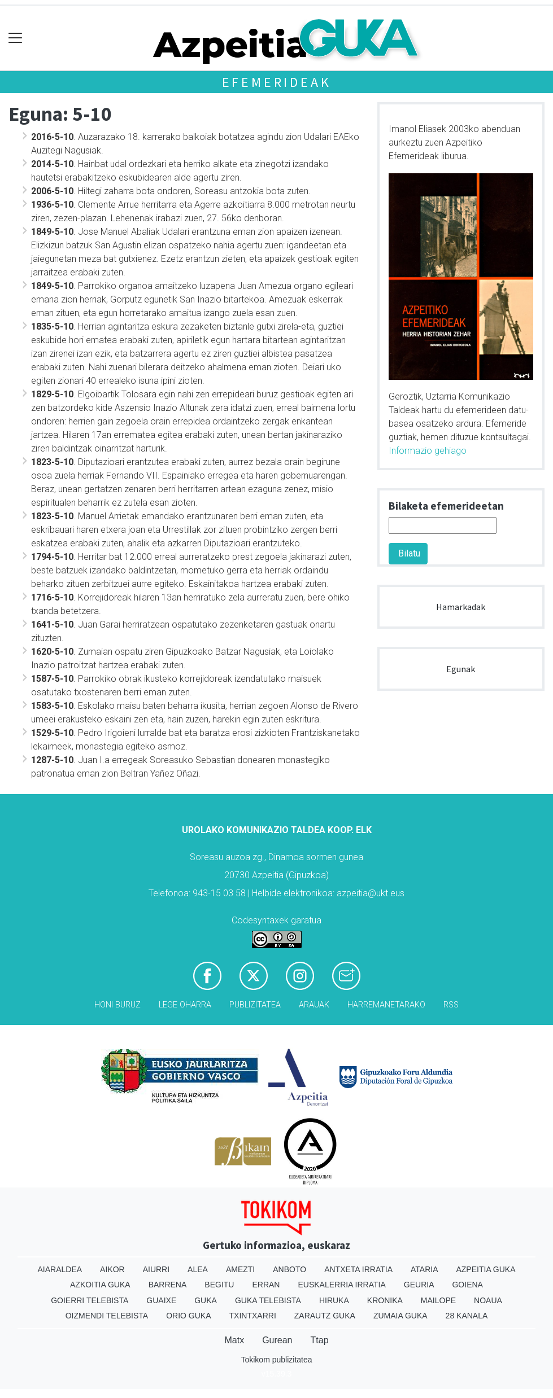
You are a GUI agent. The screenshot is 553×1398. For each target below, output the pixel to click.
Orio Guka (188, 1315)
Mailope (438, 1300)
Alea (198, 1269)
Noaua (488, 1300)
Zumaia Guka (400, 1315)
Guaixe (161, 1300)
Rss (451, 1005)
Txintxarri (252, 1315)
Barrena (168, 1284)
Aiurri (156, 1269)
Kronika (385, 1300)
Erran (266, 1284)
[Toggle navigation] (15, 38)
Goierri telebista (89, 1300)
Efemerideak (277, 82)
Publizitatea (255, 1005)
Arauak (314, 1005)
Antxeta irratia (358, 1269)
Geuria (419, 1284)
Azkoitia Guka (100, 1284)
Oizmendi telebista (107, 1315)
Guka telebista (268, 1300)
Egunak (460, 668)
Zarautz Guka (324, 1315)
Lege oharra (185, 1005)
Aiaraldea (59, 1269)
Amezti (240, 1269)
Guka (205, 1300)
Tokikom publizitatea (276, 1359)
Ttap (320, 1340)
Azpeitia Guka (485, 1269)
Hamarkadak (460, 606)
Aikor (112, 1269)
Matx (234, 1340)
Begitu (219, 1284)
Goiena (467, 1284)
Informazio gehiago (428, 450)
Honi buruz (117, 1005)
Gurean (277, 1340)
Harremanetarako (386, 1005)
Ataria (424, 1269)
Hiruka (334, 1300)
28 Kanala (467, 1315)
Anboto (289, 1269)
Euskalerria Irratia (341, 1284)
